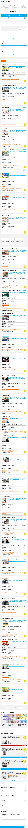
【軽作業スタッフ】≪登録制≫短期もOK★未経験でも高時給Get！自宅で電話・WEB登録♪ (17, 665)
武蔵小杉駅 (8, 244)
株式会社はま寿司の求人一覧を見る (6, 350)
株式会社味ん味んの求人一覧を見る (6, 287)
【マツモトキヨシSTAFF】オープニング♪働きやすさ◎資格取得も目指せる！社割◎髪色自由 (17, 316)
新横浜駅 (13, 244)
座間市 (22, 241)
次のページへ (20, 707)
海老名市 (17, 241)
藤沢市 (3, 241)
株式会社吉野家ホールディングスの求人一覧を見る (8, 636)
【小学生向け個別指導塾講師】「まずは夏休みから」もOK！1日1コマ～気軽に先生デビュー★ (17, 541)
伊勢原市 (12, 241)
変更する (14, 38)
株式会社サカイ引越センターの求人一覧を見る (8, 190)
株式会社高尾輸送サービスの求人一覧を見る (7, 167)
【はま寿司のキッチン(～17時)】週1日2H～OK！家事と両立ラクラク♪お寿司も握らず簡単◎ (17, 338)
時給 (14, 60)
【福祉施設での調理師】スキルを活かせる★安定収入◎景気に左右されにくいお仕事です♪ (17, 689)
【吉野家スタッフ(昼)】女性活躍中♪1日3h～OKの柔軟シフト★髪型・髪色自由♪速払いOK (17, 621)
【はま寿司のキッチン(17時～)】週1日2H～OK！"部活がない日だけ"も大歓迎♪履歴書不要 (17, 419)
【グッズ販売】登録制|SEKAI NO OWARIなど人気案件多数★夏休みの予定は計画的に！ (17, 110)
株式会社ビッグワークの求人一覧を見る (7, 310)
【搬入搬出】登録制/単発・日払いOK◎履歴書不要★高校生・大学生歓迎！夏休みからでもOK (17, 293)
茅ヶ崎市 (7, 241)
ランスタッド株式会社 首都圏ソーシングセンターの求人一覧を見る (11, 681)
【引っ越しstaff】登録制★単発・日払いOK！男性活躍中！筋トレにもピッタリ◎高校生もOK (17, 174)
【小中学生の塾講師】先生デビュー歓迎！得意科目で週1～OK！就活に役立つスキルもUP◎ (17, 459)
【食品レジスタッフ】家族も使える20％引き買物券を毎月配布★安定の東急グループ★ (17, 131)
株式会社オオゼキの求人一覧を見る (6, 413)
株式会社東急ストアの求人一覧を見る (7, 146)
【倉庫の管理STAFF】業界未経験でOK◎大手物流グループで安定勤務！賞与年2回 (17, 67)
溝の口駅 (18, 244)
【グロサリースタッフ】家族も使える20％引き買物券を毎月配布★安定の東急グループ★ (17, 218)
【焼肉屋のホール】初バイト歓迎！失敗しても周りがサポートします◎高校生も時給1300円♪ (17, 273)
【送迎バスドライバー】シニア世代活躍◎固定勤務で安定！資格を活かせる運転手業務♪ (17, 152)
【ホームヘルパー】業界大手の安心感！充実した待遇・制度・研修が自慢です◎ (17, 499)
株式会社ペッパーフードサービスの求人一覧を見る (8, 658)
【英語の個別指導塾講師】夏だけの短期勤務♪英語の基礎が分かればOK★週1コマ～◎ (17, 438)
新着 (8, 60)
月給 (24, 60)
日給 (19, 60)
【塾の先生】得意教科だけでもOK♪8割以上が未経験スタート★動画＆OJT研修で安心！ (17, 580)
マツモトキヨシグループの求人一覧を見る (7, 331)
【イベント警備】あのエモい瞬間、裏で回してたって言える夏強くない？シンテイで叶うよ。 (17, 358)
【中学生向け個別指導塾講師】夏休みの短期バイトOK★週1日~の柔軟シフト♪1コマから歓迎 (17, 520)
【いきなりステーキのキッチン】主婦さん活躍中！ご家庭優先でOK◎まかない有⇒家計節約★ (17, 251)
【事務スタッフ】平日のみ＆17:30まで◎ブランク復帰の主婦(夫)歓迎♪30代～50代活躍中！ (17, 479)
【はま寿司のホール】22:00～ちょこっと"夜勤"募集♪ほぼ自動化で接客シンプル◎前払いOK (17, 560)
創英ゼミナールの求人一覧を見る (6, 452)
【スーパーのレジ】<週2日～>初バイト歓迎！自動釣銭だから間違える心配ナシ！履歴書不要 (17, 398)
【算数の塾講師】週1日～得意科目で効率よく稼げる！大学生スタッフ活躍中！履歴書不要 (17, 378)
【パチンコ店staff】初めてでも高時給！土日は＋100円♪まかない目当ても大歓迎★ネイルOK (17, 197)
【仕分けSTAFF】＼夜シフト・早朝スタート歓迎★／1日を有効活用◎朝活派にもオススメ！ (17, 88)
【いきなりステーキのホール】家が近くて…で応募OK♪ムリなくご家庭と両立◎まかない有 (17, 642)
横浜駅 (3, 244)
